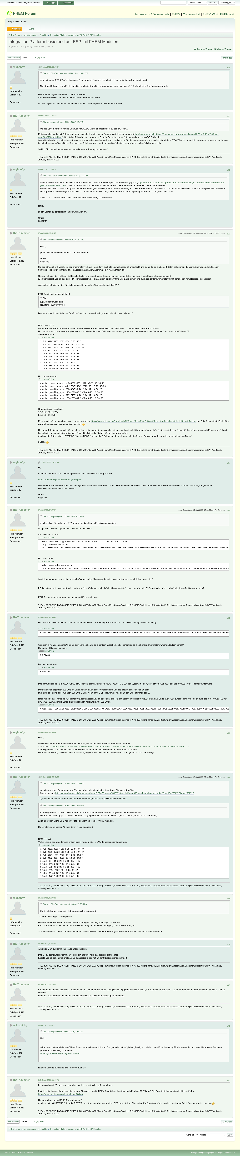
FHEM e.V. (227, 14)
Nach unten (14, 58)
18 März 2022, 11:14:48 (47, 116)
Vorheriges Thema (203, 49)
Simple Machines (26, 1153)
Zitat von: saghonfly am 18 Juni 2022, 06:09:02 (63, 783)
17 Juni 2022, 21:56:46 (47, 617)
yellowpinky (20, 1025)
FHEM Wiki (210, 14)
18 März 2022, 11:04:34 (49, 67)
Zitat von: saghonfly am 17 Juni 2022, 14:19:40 (63, 516)
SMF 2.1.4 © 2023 (12, 1153)
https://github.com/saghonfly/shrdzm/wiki (60, 1053)
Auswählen (49, 337)
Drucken (227, 58)
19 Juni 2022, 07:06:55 (47, 898)
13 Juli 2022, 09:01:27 (47, 1025)
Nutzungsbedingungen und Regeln (209, 1153)
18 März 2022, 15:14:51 (47, 169)
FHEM (176, 14)
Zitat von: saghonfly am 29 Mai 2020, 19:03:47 (63, 1032)
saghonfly (19, 67)
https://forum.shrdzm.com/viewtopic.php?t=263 (60, 1094)
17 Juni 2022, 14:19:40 (49, 462)
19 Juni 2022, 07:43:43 (47, 944)
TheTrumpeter (21, 115)
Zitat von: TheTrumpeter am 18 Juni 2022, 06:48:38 (65, 904)
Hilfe (193, 1153)
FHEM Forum (24, 13)
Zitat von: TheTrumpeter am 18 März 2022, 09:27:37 (65, 73)
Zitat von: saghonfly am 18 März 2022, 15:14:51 (63, 240)
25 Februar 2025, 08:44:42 (48, 1080)
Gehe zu (190, 1135)
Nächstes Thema (222, 49)
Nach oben (13, 1121)
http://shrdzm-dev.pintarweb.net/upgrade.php (59, 479)
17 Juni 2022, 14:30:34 (47, 510)
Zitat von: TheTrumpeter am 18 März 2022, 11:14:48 (65, 176)
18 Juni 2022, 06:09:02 (47, 732)
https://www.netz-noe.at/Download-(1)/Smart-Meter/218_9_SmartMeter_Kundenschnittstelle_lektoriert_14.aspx (143, 421)
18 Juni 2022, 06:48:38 (49, 777)
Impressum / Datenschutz (152, 14)
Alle (43, 57)
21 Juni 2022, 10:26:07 (47, 984)
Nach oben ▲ (230, 1153)
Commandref (191, 14)
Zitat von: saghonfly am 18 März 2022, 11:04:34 (63, 122)
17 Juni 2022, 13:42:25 (47, 233)
